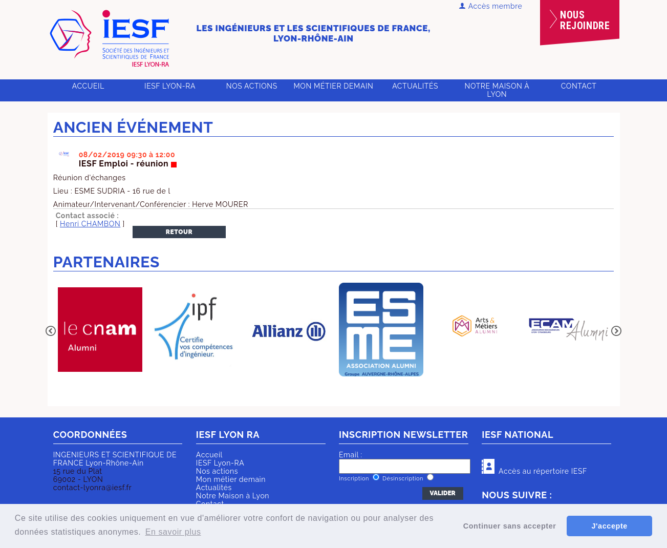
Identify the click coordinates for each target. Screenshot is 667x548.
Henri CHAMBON (90, 224)
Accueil (88, 86)
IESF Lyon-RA (170, 86)
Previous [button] (51, 331)
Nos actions (251, 86)
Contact (579, 86)
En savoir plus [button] (173, 532)
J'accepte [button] (609, 526)
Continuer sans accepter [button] (509, 526)
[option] (100, 330)
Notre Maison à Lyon (496, 90)
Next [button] (616, 331)
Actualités (415, 86)
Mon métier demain (333, 86)
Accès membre (491, 6)
